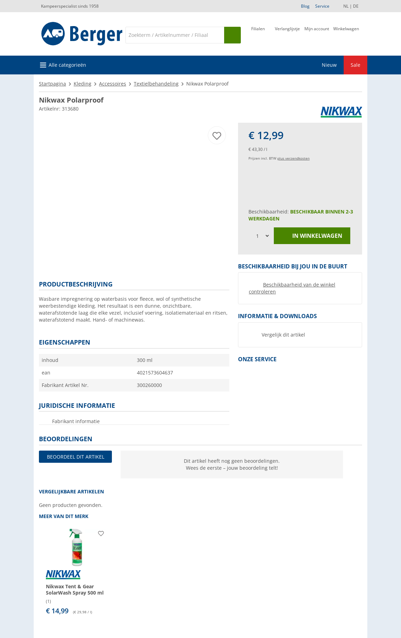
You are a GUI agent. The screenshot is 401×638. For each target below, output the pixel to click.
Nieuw (329, 65)
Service (322, 6)
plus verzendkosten (293, 158)
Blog (305, 6)
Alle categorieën (67, 65)
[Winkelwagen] (346, 34)
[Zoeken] (174, 35)
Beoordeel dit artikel (75, 456)
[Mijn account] (316, 34)
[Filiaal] (258, 34)
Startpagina (52, 83)
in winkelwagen (312, 236)
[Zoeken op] (232, 35)
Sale (355, 65)
